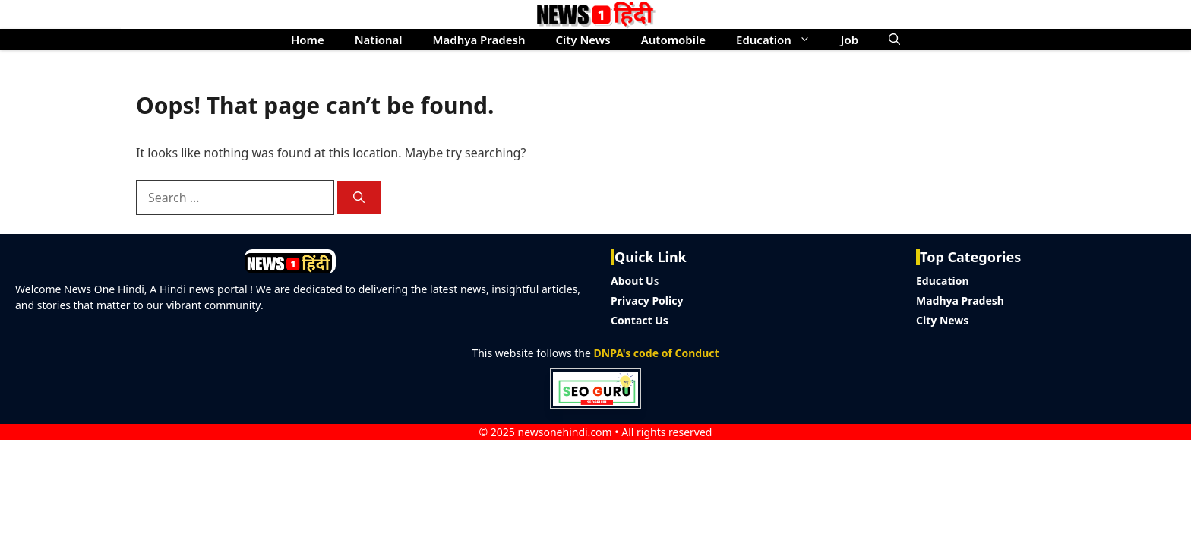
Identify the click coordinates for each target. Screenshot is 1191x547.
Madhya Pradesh (479, 39)
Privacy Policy (647, 300)
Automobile (673, 39)
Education (781, 39)
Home (307, 39)
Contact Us (639, 320)
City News (582, 39)
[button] (894, 39)
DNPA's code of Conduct (656, 353)
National (379, 39)
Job (849, 39)
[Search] (359, 198)
